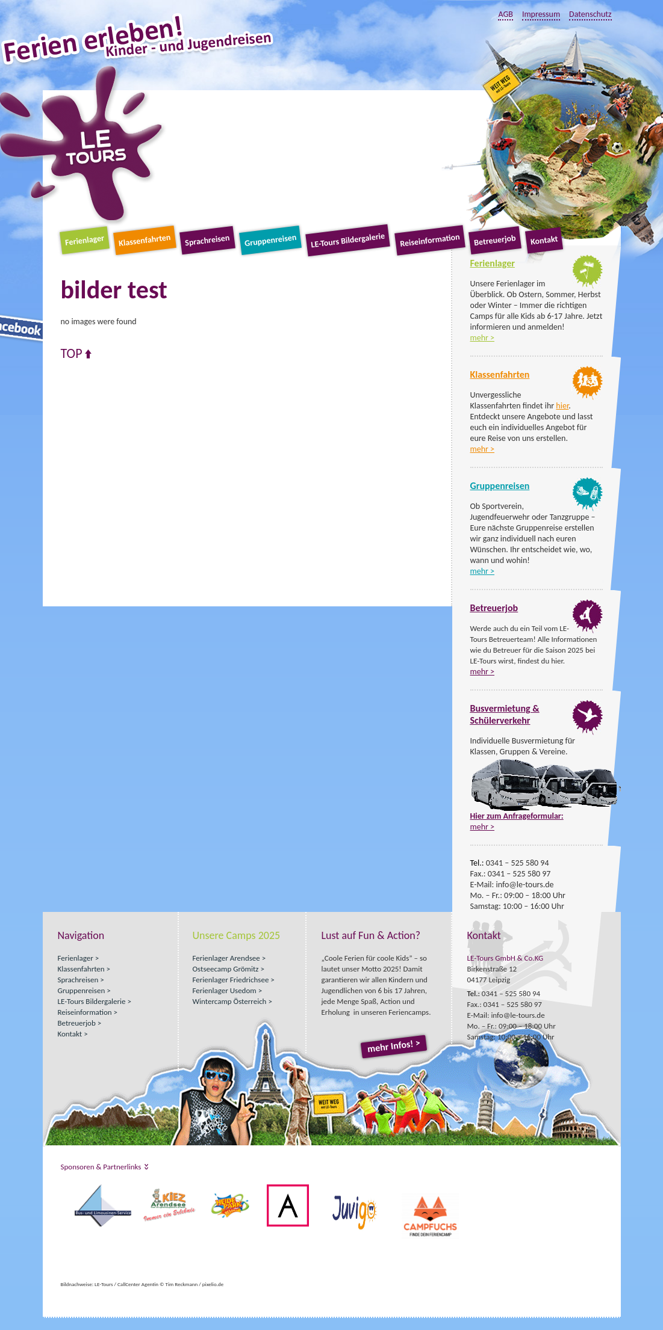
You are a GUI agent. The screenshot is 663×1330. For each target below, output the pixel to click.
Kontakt (544, 240)
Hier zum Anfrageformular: (517, 816)
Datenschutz (590, 14)
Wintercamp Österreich (230, 1001)
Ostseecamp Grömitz (226, 968)
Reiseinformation (429, 240)
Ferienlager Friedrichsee (231, 979)
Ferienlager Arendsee (226, 957)
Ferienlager (84, 240)
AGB (505, 14)
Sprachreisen (207, 240)
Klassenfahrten (144, 240)
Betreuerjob (495, 240)
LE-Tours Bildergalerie (348, 240)
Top (71, 353)
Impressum (541, 14)
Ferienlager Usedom (225, 990)
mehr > (482, 338)
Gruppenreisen (270, 240)
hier (562, 406)
